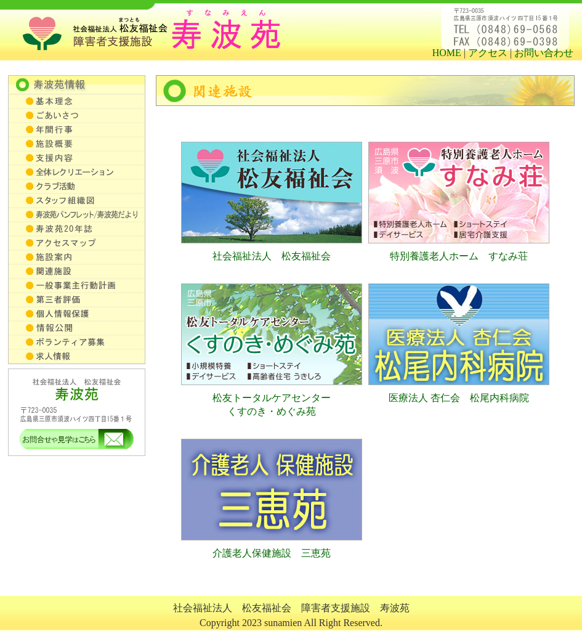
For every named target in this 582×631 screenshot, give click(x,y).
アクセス (487, 52)
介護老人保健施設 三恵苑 (271, 553)
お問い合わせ (543, 52)
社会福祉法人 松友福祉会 (271, 256)
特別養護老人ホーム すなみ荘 (459, 256)
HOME (446, 52)
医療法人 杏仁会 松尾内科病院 (459, 398)
